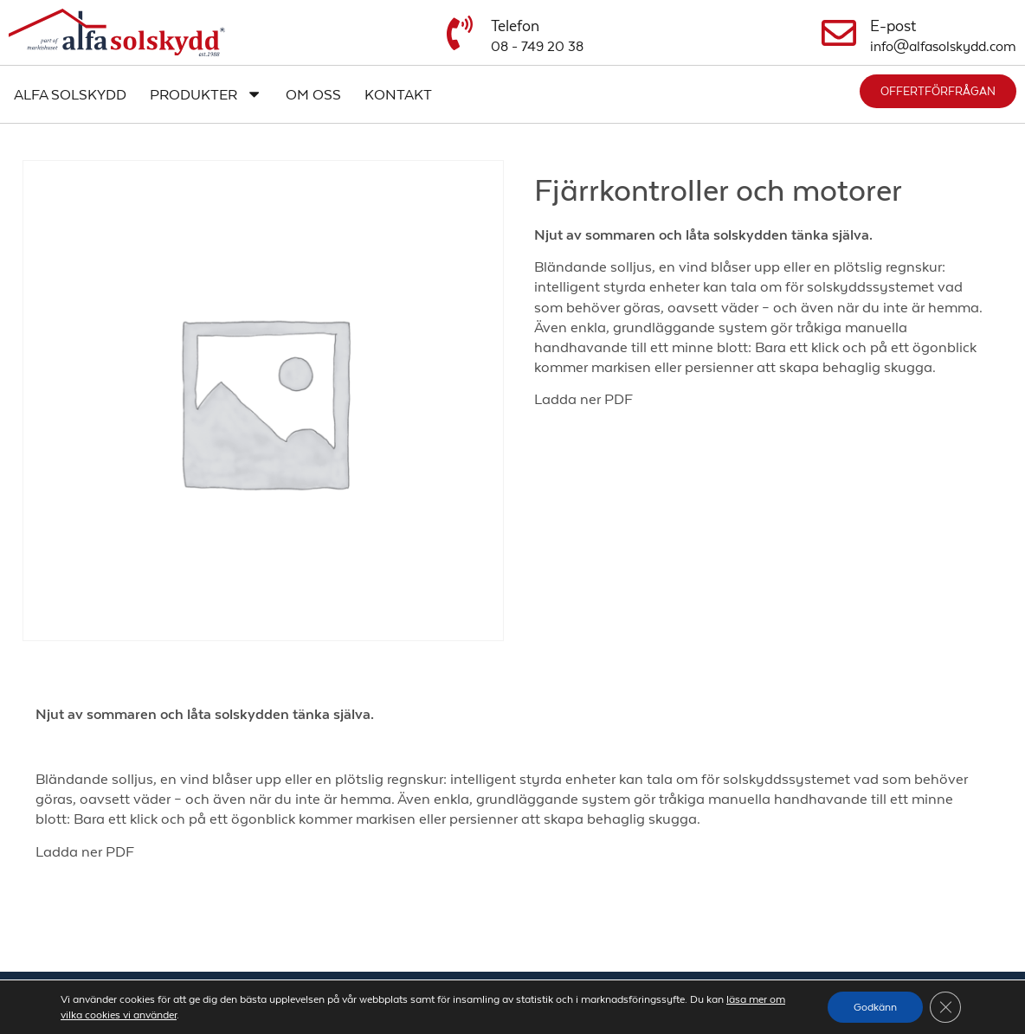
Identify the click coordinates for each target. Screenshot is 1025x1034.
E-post (893, 26)
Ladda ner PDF (583, 399)
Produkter (206, 94)
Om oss (313, 94)
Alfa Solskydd (70, 94)
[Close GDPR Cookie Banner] (945, 1007)
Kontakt (398, 94)
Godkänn (875, 1007)
